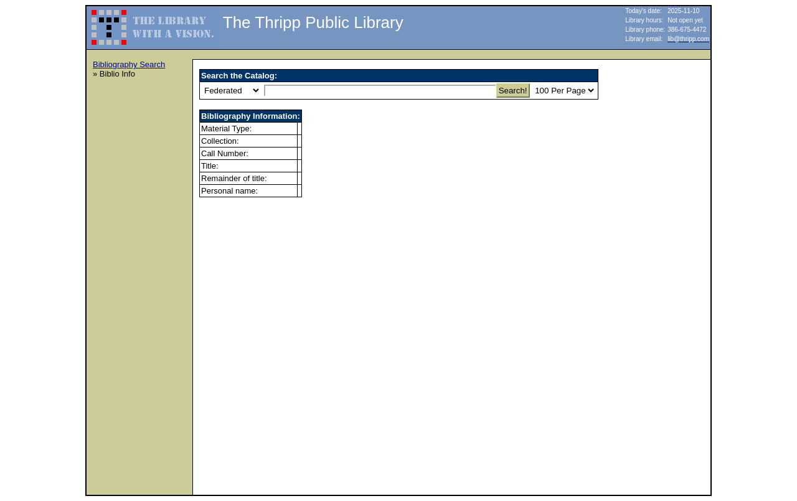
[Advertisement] (142, 274)
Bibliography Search (129, 64)
